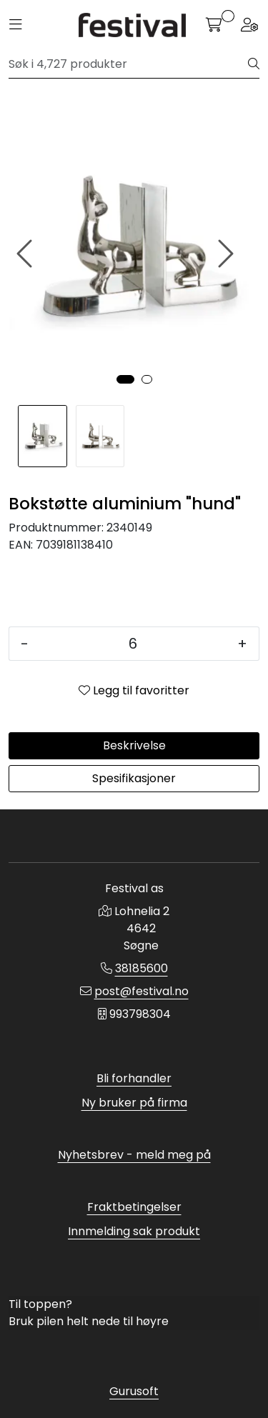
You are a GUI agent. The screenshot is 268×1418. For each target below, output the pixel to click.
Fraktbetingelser (134, 1207)
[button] (125, 379)
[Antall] (133, 643)
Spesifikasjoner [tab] (134, 778)
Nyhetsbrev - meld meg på (134, 1155)
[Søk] (129, 64)
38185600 (141, 968)
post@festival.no (141, 991)
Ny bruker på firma (134, 1102)
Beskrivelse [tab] (134, 745)
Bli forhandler (134, 1078)
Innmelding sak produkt (134, 1231)
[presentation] (26, 253)
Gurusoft (134, 1391)
